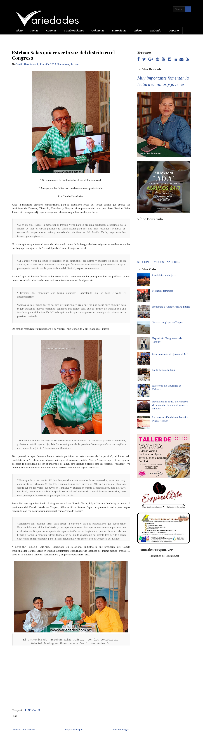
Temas (34, 30)
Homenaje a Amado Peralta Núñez (171, 306)
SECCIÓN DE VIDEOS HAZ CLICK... (158, 262)
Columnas (98, 30)
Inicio (19, 30)
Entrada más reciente (24, 729)
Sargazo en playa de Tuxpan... (168, 322)
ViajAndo (155, 30)
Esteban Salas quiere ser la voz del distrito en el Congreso (63, 55)
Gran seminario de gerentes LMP (170, 354)
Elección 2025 (48, 64)
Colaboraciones (74, 30)
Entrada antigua (120, 729)
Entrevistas (119, 30)
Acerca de (22, 37)
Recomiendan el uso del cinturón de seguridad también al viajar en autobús (170, 405)
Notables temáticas (162, 290)
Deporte (174, 30)
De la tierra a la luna (163, 369)
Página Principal (74, 729)
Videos (138, 30)
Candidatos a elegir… (164, 275)
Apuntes (51, 30)
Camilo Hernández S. (27, 64)
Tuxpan (75, 64)
